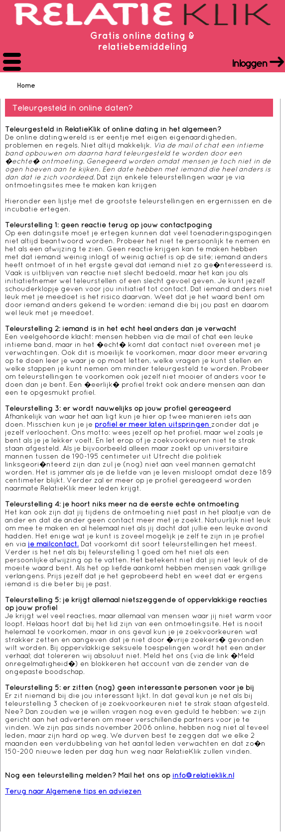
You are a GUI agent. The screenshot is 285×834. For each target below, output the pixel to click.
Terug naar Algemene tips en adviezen (73, 791)
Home (26, 85)
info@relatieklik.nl (203, 775)
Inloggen (249, 62)
